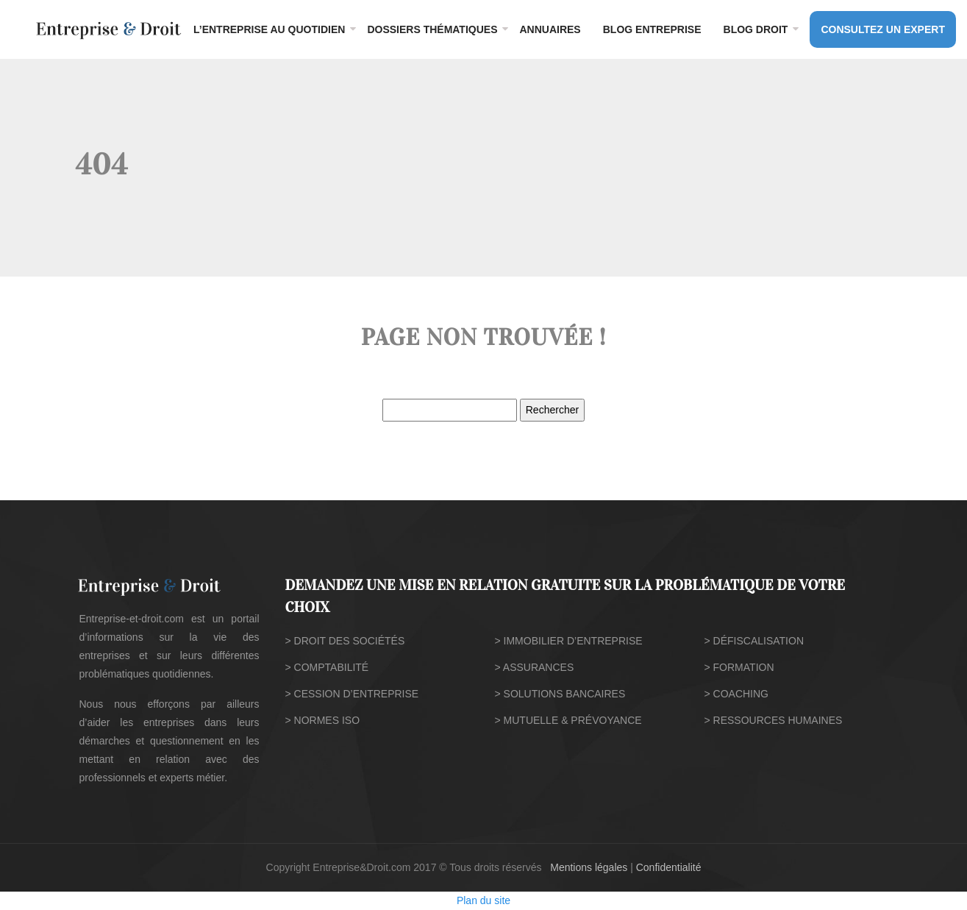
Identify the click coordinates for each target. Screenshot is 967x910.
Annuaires (549, 29)
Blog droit (756, 29)
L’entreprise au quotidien (269, 29)
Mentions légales (588, 867)
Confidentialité (669, 867)
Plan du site (483, 900)
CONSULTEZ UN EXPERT (883, 29)
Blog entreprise (652, 29)
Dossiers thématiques (432, 29)
